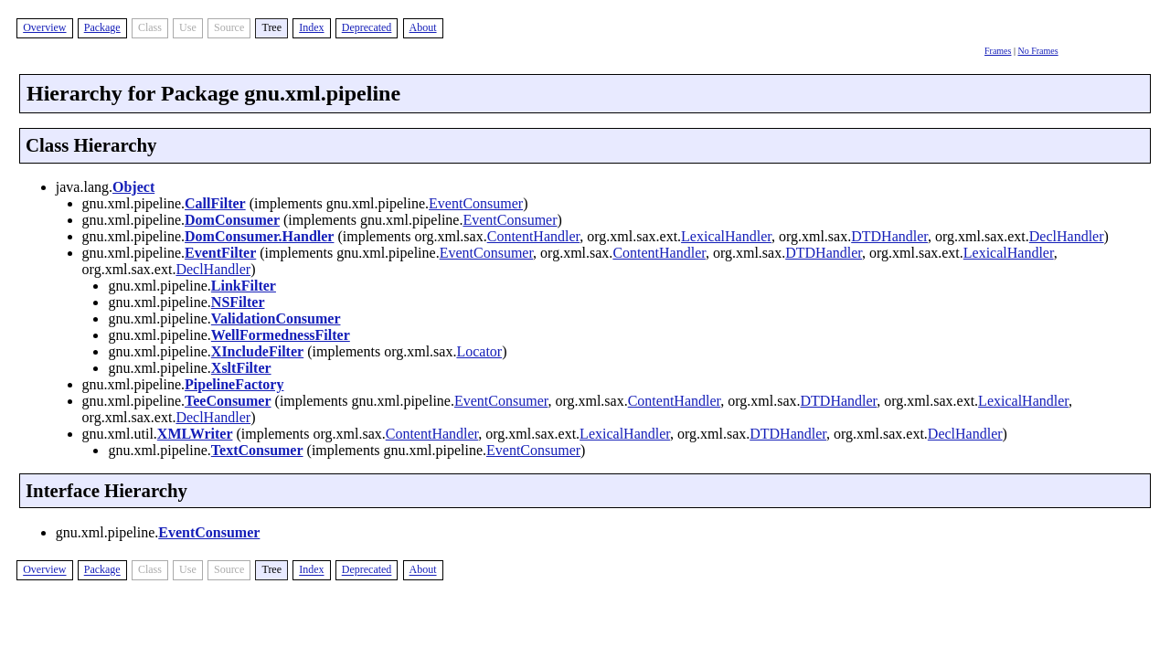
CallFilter (215, 203)
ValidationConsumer (276, 318)
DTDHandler (889, 236)
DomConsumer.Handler (259, 236)
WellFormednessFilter (280, 335)
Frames (997, 51)
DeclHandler (1066, 236)
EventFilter (220, 252)
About (423, 27)
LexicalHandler (726, 236)
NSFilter (238, 302)
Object (133, 187)
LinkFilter (243, 285)
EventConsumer (476, 203)
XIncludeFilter (257, 351)
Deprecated (367, 27)
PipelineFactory (234, 384)
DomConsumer (232, 220)
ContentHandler (533, 236)
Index (311, 27)
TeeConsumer (228, 401)
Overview (44, 27)
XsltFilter (241, 368)
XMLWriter (195, 433)
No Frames (1037, 51)
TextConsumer (257, 450)
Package (102, 27)
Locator (479, 351)
